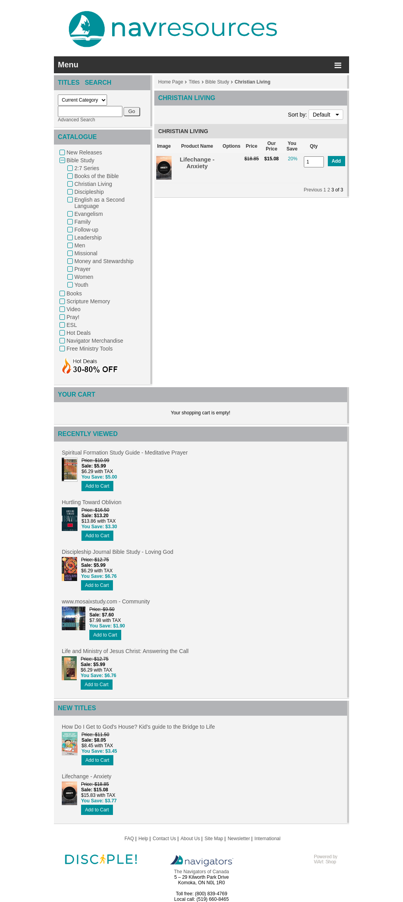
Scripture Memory (88, 301)
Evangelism (88, 214)
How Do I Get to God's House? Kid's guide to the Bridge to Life (138, 727)
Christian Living (93, 184)
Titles (194, 82)
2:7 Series (86, 168)
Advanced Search (76, 119)
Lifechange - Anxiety (197, 162)
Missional (85, 253)
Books (74, 293)
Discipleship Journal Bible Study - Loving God (117, 552)
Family (82, 222)
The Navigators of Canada (201, 871)
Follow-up (86, 229)
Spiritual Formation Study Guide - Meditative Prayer (125, 452)
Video (74, 309)
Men (79, 245)
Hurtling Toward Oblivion (91, 502)
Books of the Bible (96, 176)
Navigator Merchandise (95, 341)
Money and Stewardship (103, 261)
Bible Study (80, 160)
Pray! (73, 317)
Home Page (170, 82)
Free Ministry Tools (90, 348)
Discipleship (89, 192)
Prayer (82, 269)
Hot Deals (79, 333)
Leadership (88, 237)
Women (83, 277)
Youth (81, 285)
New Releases (84, 152)
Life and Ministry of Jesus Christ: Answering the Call (125, 651)
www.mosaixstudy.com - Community (106, 601)
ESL (72, 325)
